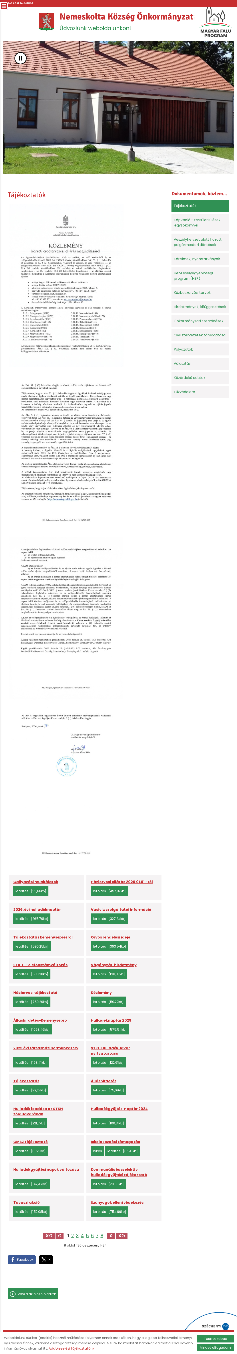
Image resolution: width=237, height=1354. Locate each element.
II (20, 58)
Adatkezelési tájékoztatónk (71, 1348)
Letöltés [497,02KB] (109, 891)
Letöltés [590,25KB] (32, 946)
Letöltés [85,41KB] (123, 1151)
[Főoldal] (46, 22)
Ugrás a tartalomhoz (18, 3)
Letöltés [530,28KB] (32, 974)
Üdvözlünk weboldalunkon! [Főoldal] (129, 21)
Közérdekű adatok (189, 377)
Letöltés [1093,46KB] (33, 1029)
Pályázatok (183, 349)
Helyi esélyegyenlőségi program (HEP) (193, 276)
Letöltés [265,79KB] (32, 918)
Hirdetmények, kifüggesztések (200, 306)
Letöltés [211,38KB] (108, 1184)
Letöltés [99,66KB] (31, 891)
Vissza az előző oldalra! (37, 1294)
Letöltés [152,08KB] (31, 1211)
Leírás (97, 1151)
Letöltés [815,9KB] (31, 1151)
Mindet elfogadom (215, 1347)
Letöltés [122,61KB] (108, 1062)
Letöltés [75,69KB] (108, 1090)
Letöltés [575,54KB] (110, 1029)
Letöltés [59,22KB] (108, 1001)
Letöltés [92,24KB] (31, 1090)
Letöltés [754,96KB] (109, 1211)
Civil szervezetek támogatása (199, 335)
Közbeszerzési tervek (192, 292)
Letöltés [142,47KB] (32, 1184)
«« (48, 1236)
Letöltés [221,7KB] (30, 1123)
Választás (182, 363)
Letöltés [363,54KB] (109, 946)
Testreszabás (215, 1338)
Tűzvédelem (184, 391)
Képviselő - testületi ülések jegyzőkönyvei (197, 222)
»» (121, 1236)
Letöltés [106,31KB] (108, 1123)
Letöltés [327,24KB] (109, 918)
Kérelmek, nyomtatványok (197, 258)
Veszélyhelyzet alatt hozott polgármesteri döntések (198, 242)
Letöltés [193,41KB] (31, 1062)
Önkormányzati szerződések (198, 321)
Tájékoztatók (185, 205)
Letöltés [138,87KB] (109, 974)
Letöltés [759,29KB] (32, 1001)
